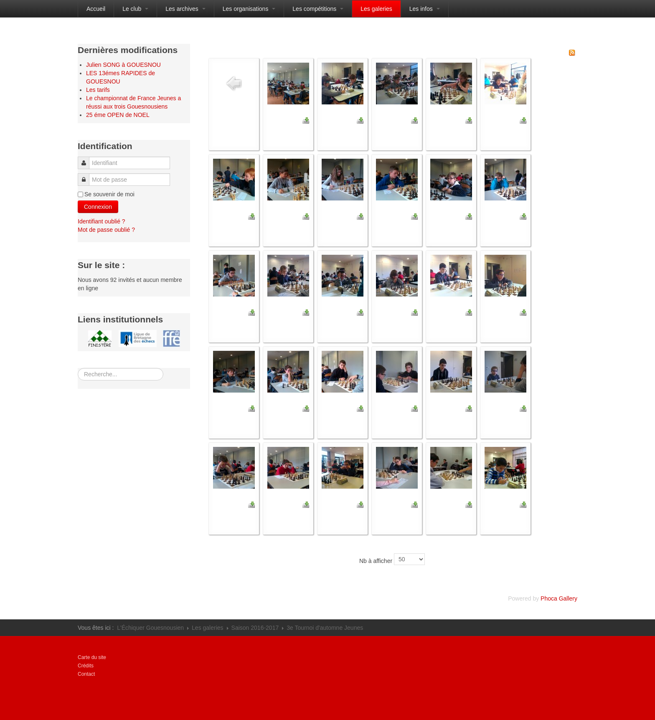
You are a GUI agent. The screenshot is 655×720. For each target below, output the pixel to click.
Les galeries (376, 8)
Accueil (95, 8)
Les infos (424, 8)
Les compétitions (317, 8)
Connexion (98, 206)
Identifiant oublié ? (101, 221)
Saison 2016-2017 (255, 627)
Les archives (185, 8)
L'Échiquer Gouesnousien (150, 627)
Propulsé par (539, 663)
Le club (135, 8)
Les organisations (249, 8)
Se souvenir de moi (109, 194)
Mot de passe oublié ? (106, 229)
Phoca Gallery (559, 598)
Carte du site (92, 657)
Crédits (86, 666)
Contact (86, 674)
